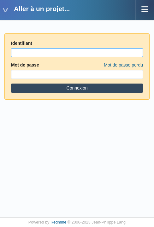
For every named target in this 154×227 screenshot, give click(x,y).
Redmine (58, 222)
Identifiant (21, 43)
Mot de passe (77, 65)
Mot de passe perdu (123, 64)
